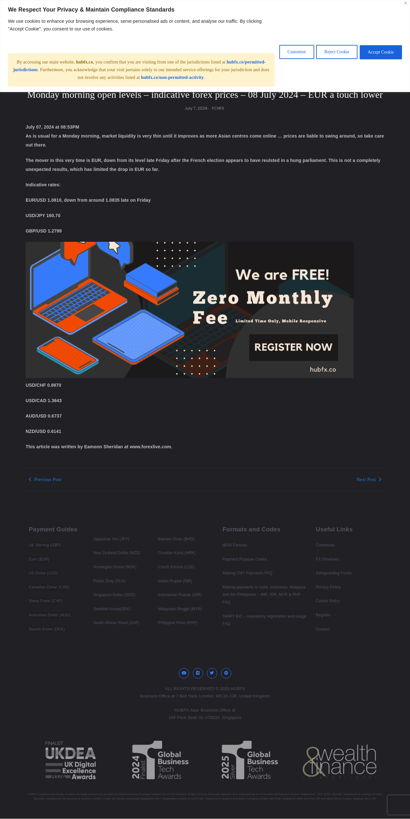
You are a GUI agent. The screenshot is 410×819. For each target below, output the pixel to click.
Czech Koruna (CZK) (176, 567)
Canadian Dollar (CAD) (49, 587)
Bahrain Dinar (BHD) (176, 539)
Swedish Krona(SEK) (112, 609)
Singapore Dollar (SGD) (114, 595)
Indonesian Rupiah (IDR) (180, 595)
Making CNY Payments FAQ (248, 573)
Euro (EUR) (39, 559)
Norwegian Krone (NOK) (115, 567)
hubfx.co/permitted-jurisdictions (45, 69)
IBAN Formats (235, 545)
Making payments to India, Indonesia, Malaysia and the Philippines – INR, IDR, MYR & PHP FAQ (264, 594)
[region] (205, 46)
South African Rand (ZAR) (117, 623)
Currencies (325, 545)
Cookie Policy (328, 601)
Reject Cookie (332, 51)
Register (323, 615)
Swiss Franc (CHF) (45, 601)
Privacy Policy (328, 587)
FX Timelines (327, 559)
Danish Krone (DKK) (47, 629)
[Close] (405, 3)
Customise (288, 51)
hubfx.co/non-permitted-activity (192, 77)
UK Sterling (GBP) (45, 545)
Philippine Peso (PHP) (177, 623)
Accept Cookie (379, 51)
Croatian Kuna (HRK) (176, 553)
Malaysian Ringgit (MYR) (180, 609)
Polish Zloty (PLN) (110, 581)
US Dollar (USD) (43, 573)
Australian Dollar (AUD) (49, 615)
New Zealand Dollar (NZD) (117, 553)
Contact (323, 629)
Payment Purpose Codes (245, 559)
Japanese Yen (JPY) (111, 539)
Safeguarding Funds (334, 573)
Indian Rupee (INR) (175, 581)
